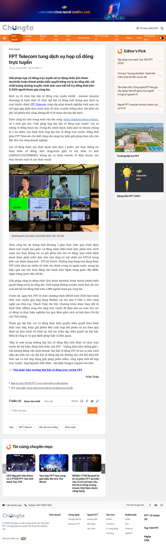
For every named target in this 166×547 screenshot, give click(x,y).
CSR (139, 37)
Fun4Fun (110, 524)
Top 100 (116, 38)
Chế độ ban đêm (154, 38)
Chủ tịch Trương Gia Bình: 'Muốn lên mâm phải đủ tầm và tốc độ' (139, 75)
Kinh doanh (14, 38)
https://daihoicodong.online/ (81, 119)
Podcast (129, 528)
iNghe (129, 37)
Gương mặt (92, 519)
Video (127, 519)
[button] (103, 469)
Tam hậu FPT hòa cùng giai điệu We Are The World (52, 478)
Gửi (92, 410)
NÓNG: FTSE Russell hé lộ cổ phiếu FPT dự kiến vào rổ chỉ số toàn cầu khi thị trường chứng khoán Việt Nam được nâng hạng (85, 483)
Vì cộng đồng (112, 528)
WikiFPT (129, 533)
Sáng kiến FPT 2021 (128, 196)
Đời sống (91, 524)
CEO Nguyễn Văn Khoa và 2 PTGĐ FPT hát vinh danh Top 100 (19, 478)
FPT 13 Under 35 (102, 38)
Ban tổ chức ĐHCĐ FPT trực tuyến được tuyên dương (39, 383)
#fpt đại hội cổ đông (48, 427)
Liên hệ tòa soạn (12, 505)
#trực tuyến (70, 427)
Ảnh (127, 524)
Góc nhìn (91, 528)
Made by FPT (74, 524)
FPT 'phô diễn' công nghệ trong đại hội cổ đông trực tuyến (42, 387)
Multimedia (84, 37)
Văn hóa (56, 38)
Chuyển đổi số (74, 519)
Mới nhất (48, 401)
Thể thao (68, 38)
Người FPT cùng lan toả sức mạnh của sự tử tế (139, 106)
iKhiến (109, 519)
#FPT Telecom (25, 427)
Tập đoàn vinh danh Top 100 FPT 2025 (139, 61)
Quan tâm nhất (32, 401)
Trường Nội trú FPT (128, 156)
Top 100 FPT (151, 527)
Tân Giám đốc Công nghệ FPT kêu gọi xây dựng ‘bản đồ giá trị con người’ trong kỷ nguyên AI (139, 91)
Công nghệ (28, 38)
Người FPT (43, 38)
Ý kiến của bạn (54, 410)
